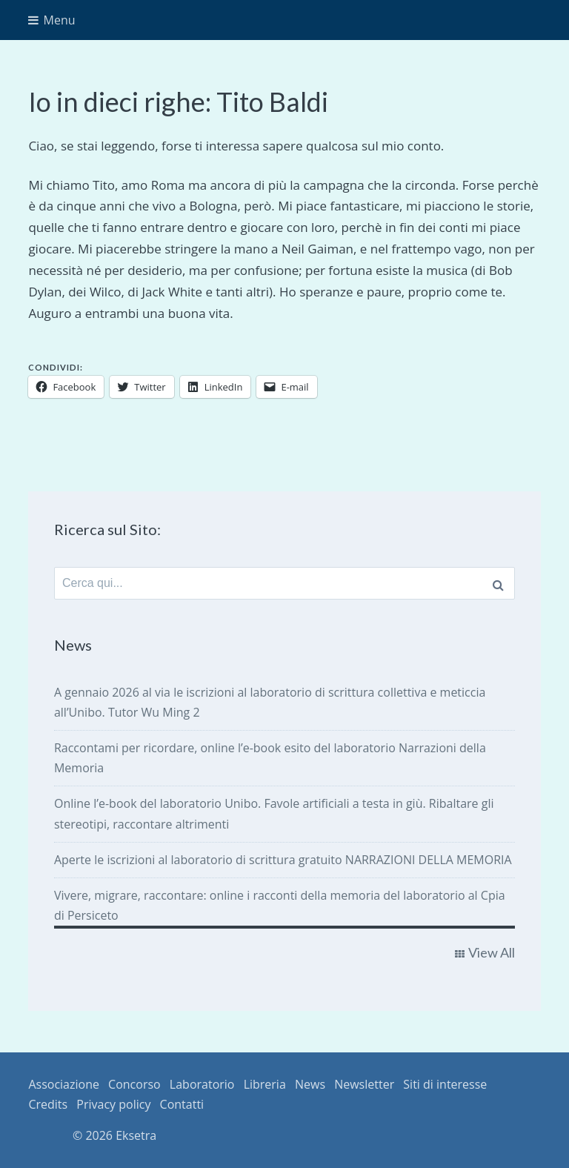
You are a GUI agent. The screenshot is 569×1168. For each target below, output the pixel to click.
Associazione (63, 1084)
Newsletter (364, 1084)
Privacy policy (113, 1104)
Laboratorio (202, 1084)
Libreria (265, 1084)
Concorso (134, 1084)
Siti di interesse (445, 1084)
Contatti (182, 1104)
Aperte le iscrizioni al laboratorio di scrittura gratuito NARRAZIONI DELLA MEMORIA (283, 860)
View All (491, 952)
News (310, 1084)
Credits (47, 1104)
